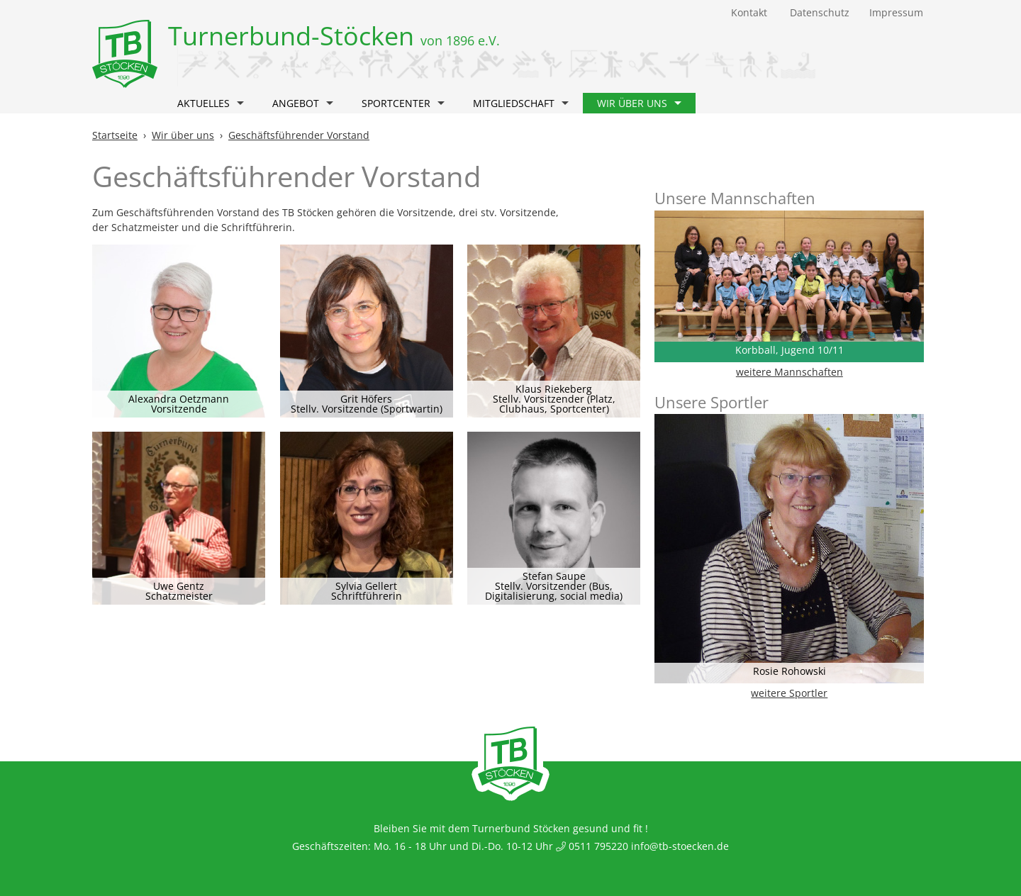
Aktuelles (210, 103)
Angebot (302, 103)
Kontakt (749, 12)
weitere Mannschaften (789, 372)
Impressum (896, 12)
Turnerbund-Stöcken (334, 35)
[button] (240, 104)
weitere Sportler (789, 693)
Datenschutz (819, 12)
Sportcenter (403, 103)
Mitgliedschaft (521, 103)
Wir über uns (639, 103)
